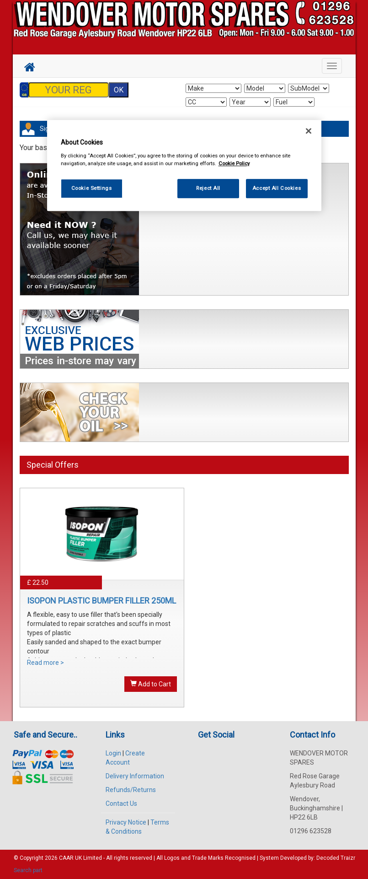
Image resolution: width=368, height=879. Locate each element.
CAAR (66, 858)
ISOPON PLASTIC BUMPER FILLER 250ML (101, 600)
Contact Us (121, 803)
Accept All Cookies (276, 188)
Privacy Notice (126, 822)
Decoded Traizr (335, 858)
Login (113, 753)
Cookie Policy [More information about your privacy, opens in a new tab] (234, 163)
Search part (28, 870)
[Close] (309, 131)
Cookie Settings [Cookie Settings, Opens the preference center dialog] (91, 188)
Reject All (208, 188)
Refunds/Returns (131, 789)
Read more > (45, 662)
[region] (184, 165)
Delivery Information (135, 776)
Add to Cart (150, 684)
